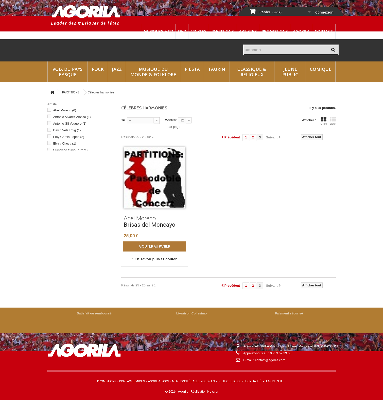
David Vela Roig (67, 130)
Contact (324, 31)
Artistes (248, 31)
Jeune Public (290, 71)
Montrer (170, 120)
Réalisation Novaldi (204, 391)
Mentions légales (185, 381)
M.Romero (63, 170)
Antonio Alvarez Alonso (72, 117)
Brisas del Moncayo (149, 225)
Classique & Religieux (251, 71)
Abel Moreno (64, 110)
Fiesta (192, 69)
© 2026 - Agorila (177, 391)
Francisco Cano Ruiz (70, 150)
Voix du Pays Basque (67, 71)
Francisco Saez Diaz (70, 157)
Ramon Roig (64, 196)
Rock (98, 69)
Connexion (324, 12)
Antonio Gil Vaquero (70, 123)
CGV (166, 381)
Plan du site (273, 381)
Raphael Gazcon (67, 203)
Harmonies (64, 217)
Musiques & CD (158, 31)
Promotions (275, 31)
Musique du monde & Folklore (153, 71)
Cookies (208, 381)
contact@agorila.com (270, 360)
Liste (333, 120)
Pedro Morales (66, 190)
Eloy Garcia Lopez (68, 137)
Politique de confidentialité (239, 381)
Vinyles (198, 31)
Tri (123, 120)
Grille (323, 120)
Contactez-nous (132, 381)
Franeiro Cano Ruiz (69, 163)
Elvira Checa (64, 143)
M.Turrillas (63, 176)
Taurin (216, 69)
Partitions (222, 31)
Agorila (301, 31)
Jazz (117, 69)
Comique (320, 69)
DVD (182, 31)
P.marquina (63, 183)
